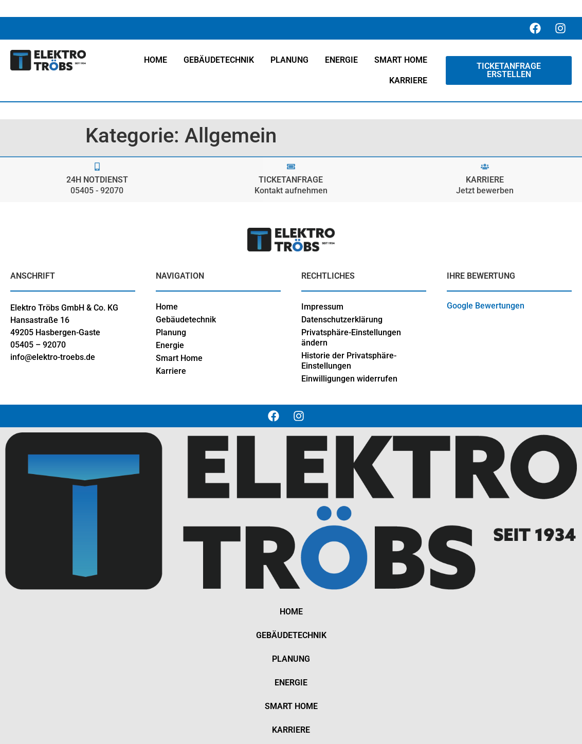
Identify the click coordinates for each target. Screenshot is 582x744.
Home (167, 307)
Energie (170, 345)
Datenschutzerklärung (342, 319)
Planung (171, 332)
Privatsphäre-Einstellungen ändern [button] (351, 338)
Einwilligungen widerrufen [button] (349, 379)
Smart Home (179, 358)
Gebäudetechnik (186, 319)
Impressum (322, 307)
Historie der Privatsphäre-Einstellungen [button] (348, 361)
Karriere (171, 371)
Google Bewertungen (485, 306)
